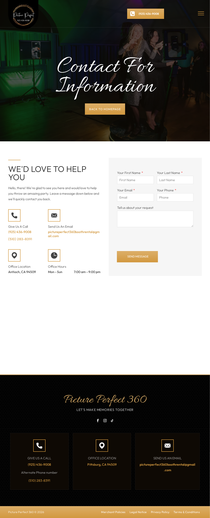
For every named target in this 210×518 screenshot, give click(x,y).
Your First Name (128, 173)
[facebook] (98, 421)
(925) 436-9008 (19, 232)
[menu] (201, 13)
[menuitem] (113, 513)
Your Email (124, 190)
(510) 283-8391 (20, 239)
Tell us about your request (135, 208)
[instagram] (105, 421)
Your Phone (165, 190)
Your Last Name (168, 173)
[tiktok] (112, 421)
